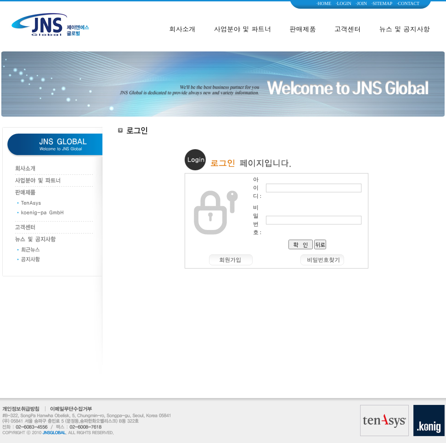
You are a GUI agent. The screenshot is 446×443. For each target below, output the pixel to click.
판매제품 (302, 29)
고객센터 (347, 29)
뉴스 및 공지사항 (404, 29)
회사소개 (182, 29)
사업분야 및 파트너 (242, 29)
